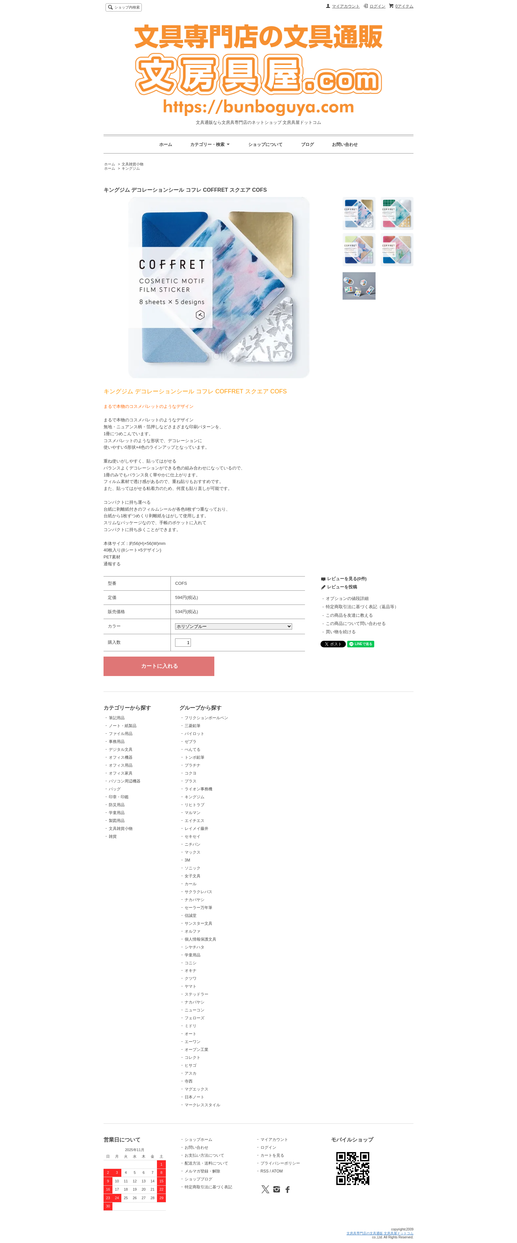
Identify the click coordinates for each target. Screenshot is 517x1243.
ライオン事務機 (198, 789)
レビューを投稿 (342, 586)
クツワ (191, 978)
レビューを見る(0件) (347, 578)
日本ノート (194, 1097)
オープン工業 (196, 1049)
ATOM (277, 1171)
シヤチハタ (194, 947)
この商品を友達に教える (349, 615)
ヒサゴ (191, 1065)
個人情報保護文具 (200, 939)
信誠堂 (191, 915)
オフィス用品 (121, 765)
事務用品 (117, 741)
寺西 (189, 1081)
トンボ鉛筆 (194, 757)
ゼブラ (191, 741)
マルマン (192, 812)
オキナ (191, 970)
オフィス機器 (121, 757)
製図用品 (117, 820)
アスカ (191, 1073)
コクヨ (191, 773)
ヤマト (191, 986)
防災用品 (117, 805)
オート (191, 1033)
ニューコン (194, 1010)
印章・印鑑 (119, 797)
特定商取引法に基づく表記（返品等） (362, 606)
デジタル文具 (121, 749)
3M (187, 860)
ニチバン (192, 844)
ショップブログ (198, 1179)
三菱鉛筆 (192, 725)
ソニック (192, 868)
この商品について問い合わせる (356, 623)
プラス (191, 781)
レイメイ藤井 (196, 828)
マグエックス (196, 1089)
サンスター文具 (198, 923)
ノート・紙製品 (123, 725)
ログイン (377, 6)
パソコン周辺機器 (124, 781)
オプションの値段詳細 (347, 598)
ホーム (165, 144)
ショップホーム (198, 1139)
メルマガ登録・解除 (202, 1171)
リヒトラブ (194, 805)
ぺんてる (192, 749)
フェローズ (194, 1018)
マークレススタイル (202, 1105)
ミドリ (191, 1026)
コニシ (191, 963)
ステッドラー (196, 994)
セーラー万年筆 (198, 907)
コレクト (192, 1057)
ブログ (307, 144)
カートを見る (272, 1155)
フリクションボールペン (206, 718)
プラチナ (192, 765)
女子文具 (192, 876)
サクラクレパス (198, 892)
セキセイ (192, 836)
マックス (192, 852)
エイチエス (194, 820)
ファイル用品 (121, 733)
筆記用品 (117, 718)
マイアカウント (346, 6)
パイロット (194, 733)
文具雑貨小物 (132, 164)
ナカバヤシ (194, 899)
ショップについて (265, 144)
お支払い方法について (204, 1155)
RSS (264, 1171)
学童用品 (117, 812)
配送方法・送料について (206, 1163)
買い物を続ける (341, 631)
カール (191, 884)
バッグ (115, 789)
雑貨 (113, 836)
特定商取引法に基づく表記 (208, 1187)
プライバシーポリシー (280, 1163)
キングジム (131, 168)
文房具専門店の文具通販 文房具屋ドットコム (380, 1233)
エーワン (192, 1041)
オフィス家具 (121, 773)
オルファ (192, 931)
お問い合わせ (345, 144)
